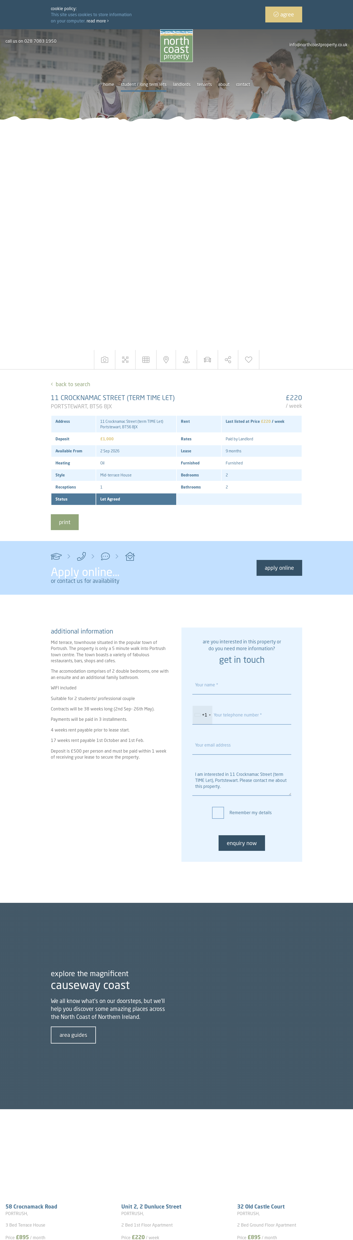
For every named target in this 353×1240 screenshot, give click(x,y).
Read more (98, 21)
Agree (283, 14)
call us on (31, 41)
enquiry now (242, 843)
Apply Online (279, 567)
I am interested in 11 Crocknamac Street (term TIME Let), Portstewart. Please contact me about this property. (241, 781)
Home (108, 84)
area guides (73, 1035)
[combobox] (202, 715)
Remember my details (251, 813)
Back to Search (73, 384)
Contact (243, 84)
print (64, 522)
